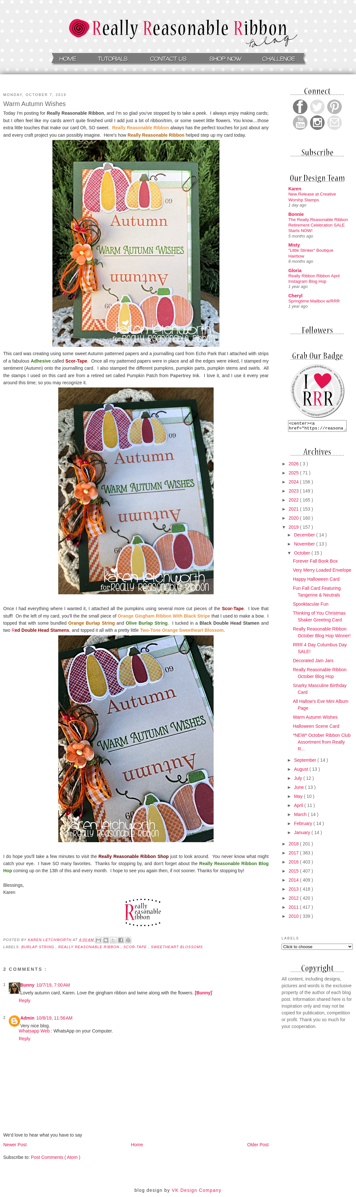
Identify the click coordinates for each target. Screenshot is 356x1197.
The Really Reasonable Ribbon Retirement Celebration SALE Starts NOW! (318, 225)
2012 (294, 900)
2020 (294, 520)
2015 (294, 872)
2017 (294, 854)
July (298, 780)
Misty (294, 245)
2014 (294, 882)
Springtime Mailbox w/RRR (314, 301)
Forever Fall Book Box (315, 563)
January (302, 834)
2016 (294, 863)
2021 (294, 511)
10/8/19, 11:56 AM (54, 1018)
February (303, 825)
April (299, 807)
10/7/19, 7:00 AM (53, 985)
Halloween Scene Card (316, 728)
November (305, 545)
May (299, 798)
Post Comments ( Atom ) (55, 1157)
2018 (294, 845)
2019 (294, 529)
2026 (294, 465)
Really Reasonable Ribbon (89, 947)
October (302, 554)
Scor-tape (135, 947)
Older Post (258, 1144)
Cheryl (295, 295)
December (305, 536)
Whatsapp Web (34, 1030)
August (301, 771)
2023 (294, 492)
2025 (294, 474)
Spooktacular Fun (310, 606)
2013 (294, 891)
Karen (294, 188)
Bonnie (296, 214)
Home (137, 1144)
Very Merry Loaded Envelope (322, 572)
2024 (294, 483)
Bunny (27, 985)
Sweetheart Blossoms (177, 947)
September (305, 762)
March (301, 816)
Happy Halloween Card (316, 581)
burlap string (38, 947)
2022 (294, 501)
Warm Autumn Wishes (315, 719)
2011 (294, 909)
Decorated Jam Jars (313, 662)
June (299, 789)
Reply (24, 1000)
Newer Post (15, 1144)
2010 (294, 918)
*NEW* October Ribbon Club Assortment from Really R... (321, 744)
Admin (27, 1018)
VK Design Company (197, 1190)
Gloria (294, 270)
